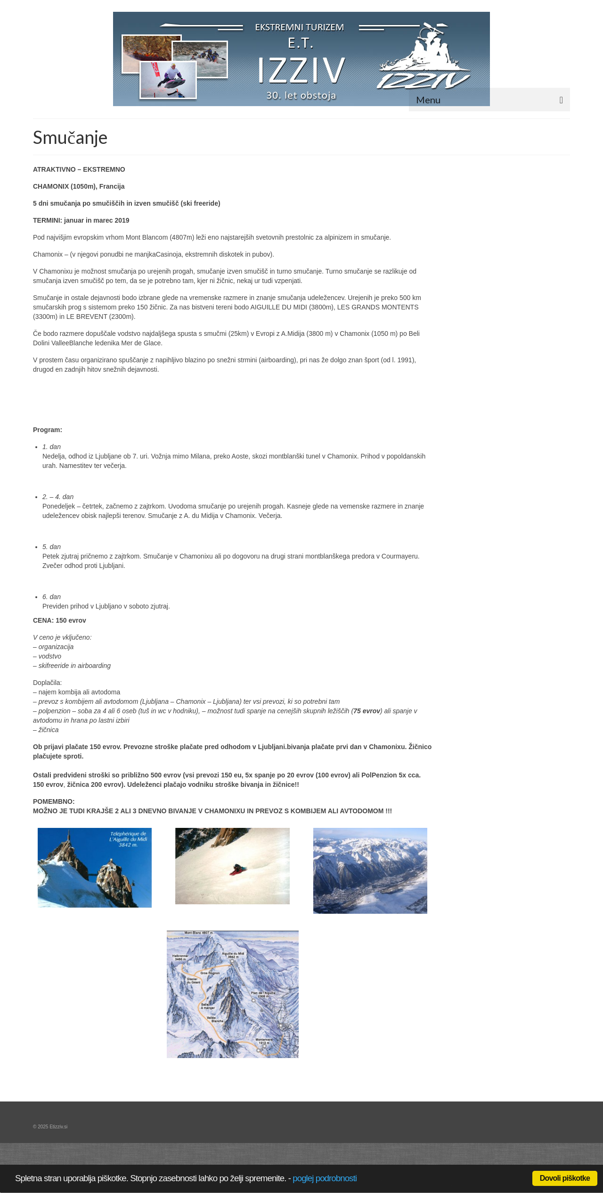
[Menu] (489, 99)
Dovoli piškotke (565, 1178)
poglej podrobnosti (325, 1178)
